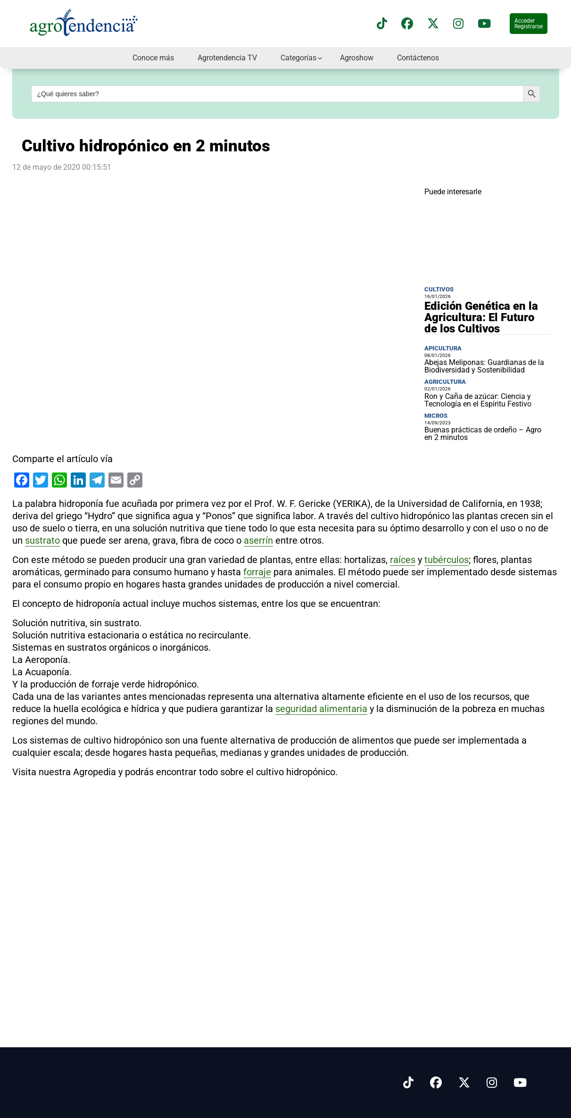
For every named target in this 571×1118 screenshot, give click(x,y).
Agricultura (445, 381)
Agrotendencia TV (227, 57)
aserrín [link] (258, 540)
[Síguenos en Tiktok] (408, 1083)
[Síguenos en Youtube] (520, 1083)
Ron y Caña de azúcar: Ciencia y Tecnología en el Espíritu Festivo (477, 400)
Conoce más (153, 57)
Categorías (298, 57)
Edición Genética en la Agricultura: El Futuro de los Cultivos (481, 317)
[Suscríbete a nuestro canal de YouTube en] (484, 24)
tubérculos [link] (446, 559)
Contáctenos (418, 57)
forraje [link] (257, 572)
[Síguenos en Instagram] (492, 1083)
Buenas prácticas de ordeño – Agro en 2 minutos (482, 433)
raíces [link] (402, 559)
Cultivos (439, 289)
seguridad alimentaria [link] (321, 708)
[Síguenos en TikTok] (382, 24)
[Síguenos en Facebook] (407, 24)
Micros (435, 415)
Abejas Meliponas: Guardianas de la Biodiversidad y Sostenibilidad (484, 366)
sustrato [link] (42, 540)
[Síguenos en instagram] (458, 24)
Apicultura (443, 348)
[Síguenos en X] (433, 24)
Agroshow (356, 57)
